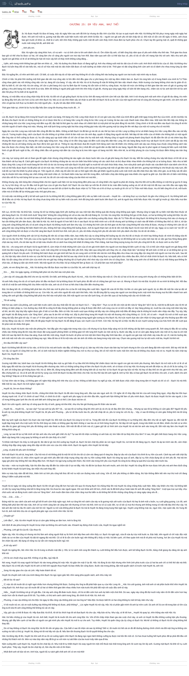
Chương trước (34, 16)
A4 (24, 12)
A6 (40, 12)
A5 (32, 12)
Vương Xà (6, 12)
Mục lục (94, 16)
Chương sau (155, 16)
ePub (15, 12)
